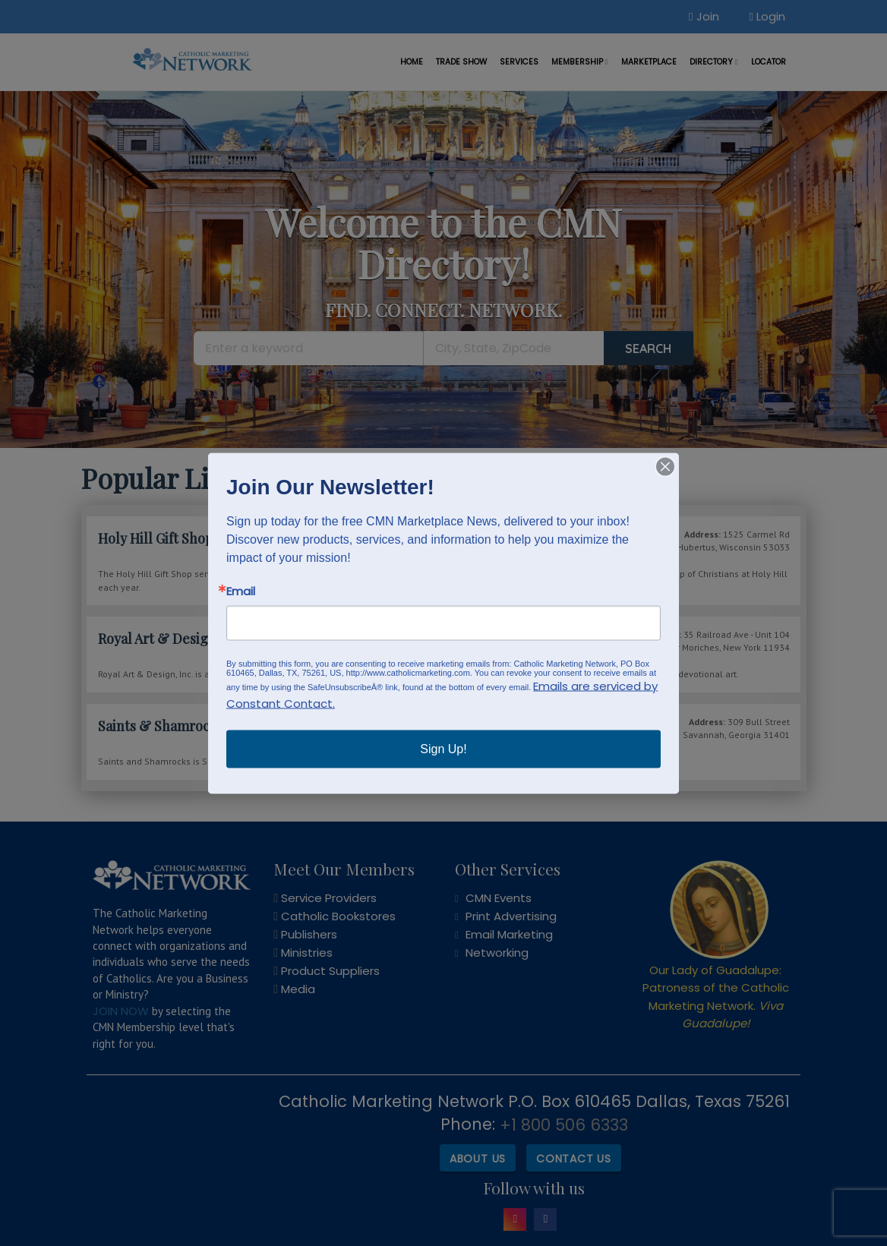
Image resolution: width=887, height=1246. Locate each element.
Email (240, 590)
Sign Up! (443, 748)
